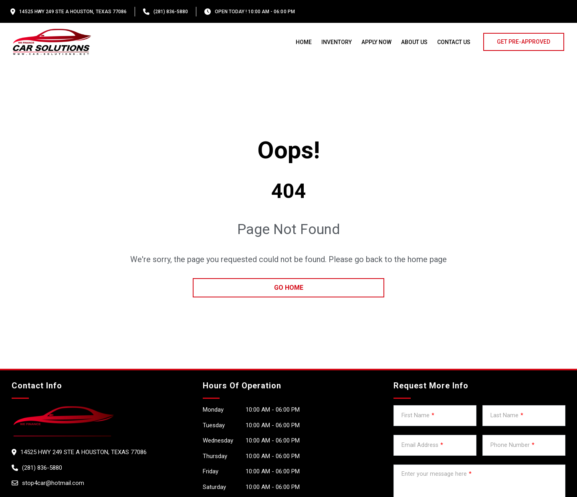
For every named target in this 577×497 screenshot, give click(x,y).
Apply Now (376, 42)
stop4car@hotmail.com (53, 483)
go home (288, 287)
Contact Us (453, 42)
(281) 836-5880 (170, 11)
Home (304, 42)
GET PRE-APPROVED (523, 41)
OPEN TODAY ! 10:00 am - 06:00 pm (255, 11)
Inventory (336, 42)
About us (414, 42)
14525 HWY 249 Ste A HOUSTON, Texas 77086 (73, 11)
